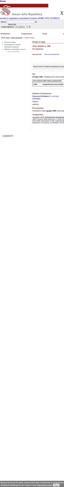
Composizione (26, 34)
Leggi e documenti (16, 37)
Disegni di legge (10, 42)
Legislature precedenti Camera (23, 18)
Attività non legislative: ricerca (15, 49)
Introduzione (5, 34)
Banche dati (12, 24)
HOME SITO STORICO (49, 18)
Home (3, 1)
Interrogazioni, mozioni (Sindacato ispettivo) (12, 46)
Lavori (44, 34)
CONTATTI (8, 136)
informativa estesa (44, 485)
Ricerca (3, 22)
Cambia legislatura (7, 27)
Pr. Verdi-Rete (54, 96)
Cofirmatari (36, 98)
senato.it (4, 18)
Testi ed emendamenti (51, 54)
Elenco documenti (13, 51)
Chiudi (56, 485)
